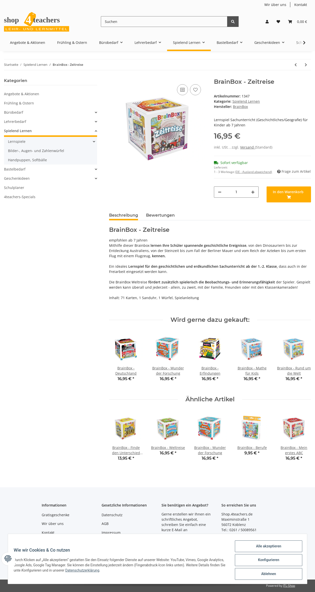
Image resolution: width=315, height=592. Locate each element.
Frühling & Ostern (19, 103)
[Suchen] (164, 21)
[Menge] (236, 192)
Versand (247, 147)
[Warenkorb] (297, 21)
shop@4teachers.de (178, 535)
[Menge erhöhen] (252, 192)
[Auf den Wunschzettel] (195, 89)
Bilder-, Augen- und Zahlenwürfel (36, 150)
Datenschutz (112, 514)
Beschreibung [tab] (123, 215)
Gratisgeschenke (55, 514)
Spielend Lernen (246, 101)
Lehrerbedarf (15, 121)
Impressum (111, 532)
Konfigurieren (266, 561)
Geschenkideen (17, 178)
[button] (267, 21)
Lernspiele (16, 141)
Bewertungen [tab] (160, 215)
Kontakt (300, 4)
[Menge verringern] (219, 192)
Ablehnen (266, 574)
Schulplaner (14, 187)
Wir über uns (275, 4)
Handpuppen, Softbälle (27, 160)
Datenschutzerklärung (112, 572)
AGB (105, 523)
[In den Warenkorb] (289, 194)
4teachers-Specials (19, 196)
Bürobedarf (13, 112)
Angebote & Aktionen (21, 93)
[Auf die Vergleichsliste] (182, 89)
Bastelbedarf (14, 169)
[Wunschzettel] (278, 21)
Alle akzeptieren (266, 548)
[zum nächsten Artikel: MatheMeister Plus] (306, 64)
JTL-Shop (289, 586)
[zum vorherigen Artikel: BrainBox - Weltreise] (296, 64)
